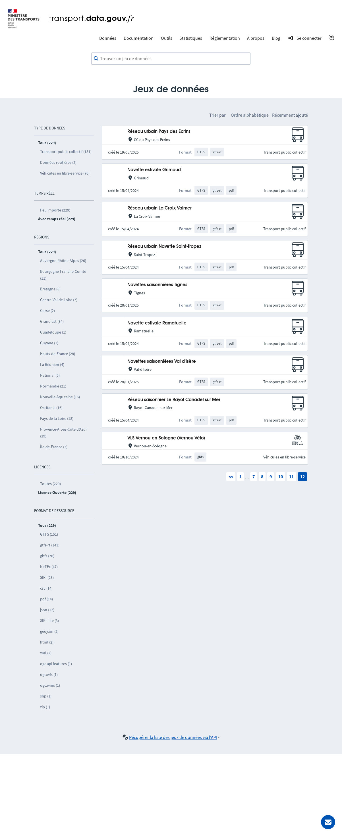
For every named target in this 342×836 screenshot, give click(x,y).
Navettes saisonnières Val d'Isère (161, 361)
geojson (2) (49, 631)
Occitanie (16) (51, 407)
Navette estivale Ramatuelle (156, 323)
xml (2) (45, 652)
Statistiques (190, 38)
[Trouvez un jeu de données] (170, 59)
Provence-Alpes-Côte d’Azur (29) (63, 433)
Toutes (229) (50, 483)
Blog (276, 38)
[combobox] (170, 59)
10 (280, 476)
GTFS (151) (49, 534)
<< (231, 476)
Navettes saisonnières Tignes (157, 285)
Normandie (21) (53, 386)
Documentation (139, 38)
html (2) (46, 642)
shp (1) (45, 696)
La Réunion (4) (52, 364)
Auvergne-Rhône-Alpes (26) (63, 260)
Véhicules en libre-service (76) (65, 173)
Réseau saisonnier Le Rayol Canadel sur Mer (173, 400)
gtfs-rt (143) (49, 545)
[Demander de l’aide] (328, 822)
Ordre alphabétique (250, 115)
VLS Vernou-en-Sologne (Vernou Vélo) (166, 438)
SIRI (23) (47, 577)
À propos (255, 38)
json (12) (47, 609)
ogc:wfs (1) (49, 674)
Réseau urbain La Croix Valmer (159, 208)
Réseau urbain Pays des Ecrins (158, 131)
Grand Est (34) (52, 321)
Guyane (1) (49, 342)
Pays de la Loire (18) (56, 418)
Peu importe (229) (55, 210)
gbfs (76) (47, 555)
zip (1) (45, 706)
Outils (166, 38)
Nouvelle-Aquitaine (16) (60, 396)
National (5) (50, 375)
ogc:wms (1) (50, 685)
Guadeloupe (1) (53, 332)
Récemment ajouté (290, 115)
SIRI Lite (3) (49, 620)
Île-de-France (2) (53, 446)
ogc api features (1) (56, 663)
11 (291, 476)
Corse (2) (47, 310)
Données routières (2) (58, 162)
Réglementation (225, 38)
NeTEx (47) (49, 566)
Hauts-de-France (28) (57, 353)
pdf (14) (46, 599)
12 (302, 476)
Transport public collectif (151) (66, 151)
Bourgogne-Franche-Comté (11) (63, 275)
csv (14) (46, 588)
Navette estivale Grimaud (154, 170)
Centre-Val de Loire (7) (58, 299)
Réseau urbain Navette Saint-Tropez (164, 246)
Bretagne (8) (50, 289)
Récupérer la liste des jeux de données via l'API (173, 737)
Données (107, 38)
